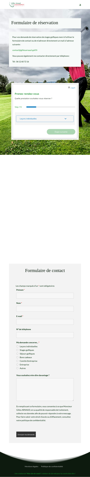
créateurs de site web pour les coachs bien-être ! (50, 473)
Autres (23, 368)
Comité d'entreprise (28, 361)
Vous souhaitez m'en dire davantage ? (32, 375)
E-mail (19, 316)
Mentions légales (31, 466)
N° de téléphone (23, 329)
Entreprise (24, 365)
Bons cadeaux (26, 357)
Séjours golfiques (27, 354)
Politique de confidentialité (52, 466)
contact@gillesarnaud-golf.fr (25, 50)
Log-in (73, 88)
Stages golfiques (27, 350)
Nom (19, 303)
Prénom (20, 290)
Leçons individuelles (29, 346)
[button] (45, 119)
